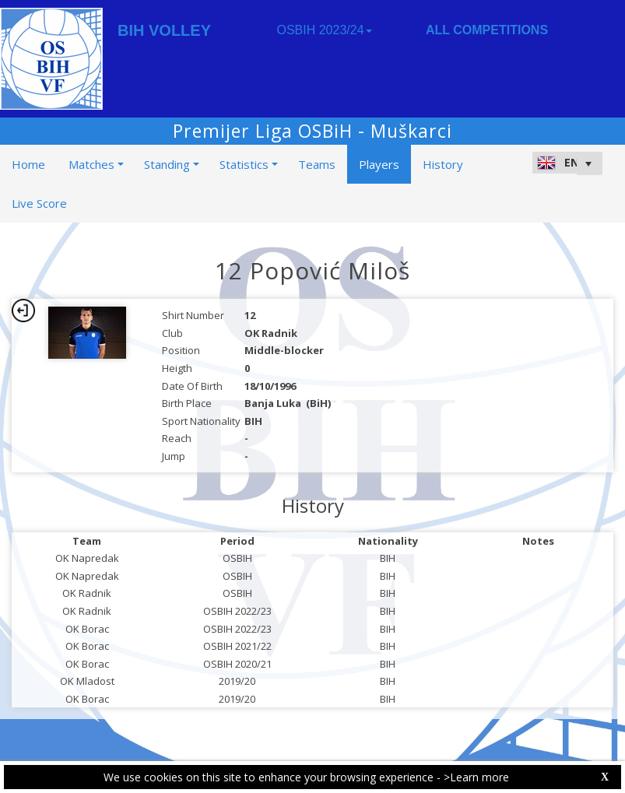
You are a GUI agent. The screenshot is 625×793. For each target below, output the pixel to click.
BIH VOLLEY (164, 30)
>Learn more (476, 777)
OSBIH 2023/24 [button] (323, 30)
